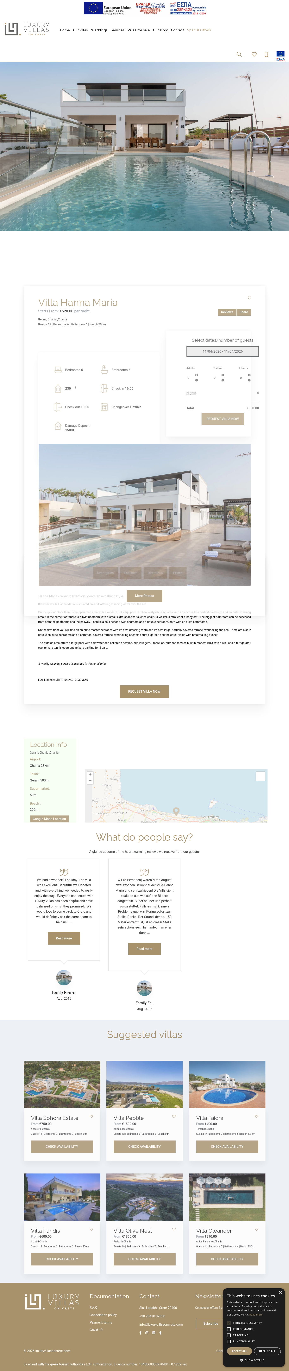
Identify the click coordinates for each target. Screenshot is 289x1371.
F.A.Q (94, 1308)
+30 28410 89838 (152, 1316)
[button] (254, 1360)
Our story (160, 30)
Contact (177, 30)
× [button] (280, 1292)
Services (118, 30)
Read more (256, 1314)
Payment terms (101, 1322)
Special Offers (199, 30)
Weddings (99, 30)
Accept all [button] (239, 1351)
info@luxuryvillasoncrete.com (161, 1324)
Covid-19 (96, 1330)
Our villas (80, 30)
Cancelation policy (103, 1315)
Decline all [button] (267, 1351)
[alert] (254, 1327)
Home (65, 30)
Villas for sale (139, 30)
